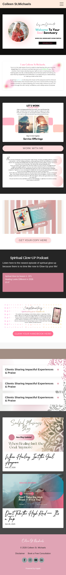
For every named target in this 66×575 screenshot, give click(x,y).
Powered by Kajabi (33, 568)
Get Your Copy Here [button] (33, 240)
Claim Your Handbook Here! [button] (33, 333)
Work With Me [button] (33, 148)
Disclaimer (20, 553)
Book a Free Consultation (39, 553)
